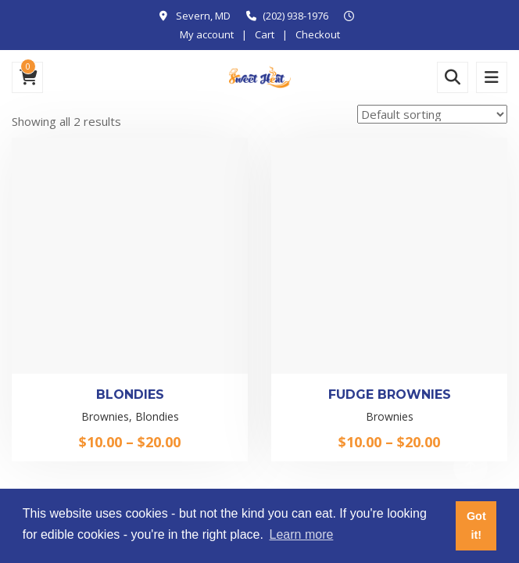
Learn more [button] (302, 534)
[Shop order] (432, 114)
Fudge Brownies (389, 394)
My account (207, 34)
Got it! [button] (476, 525)
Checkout (317, 34)
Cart (264, 34)
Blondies (130, 394)
